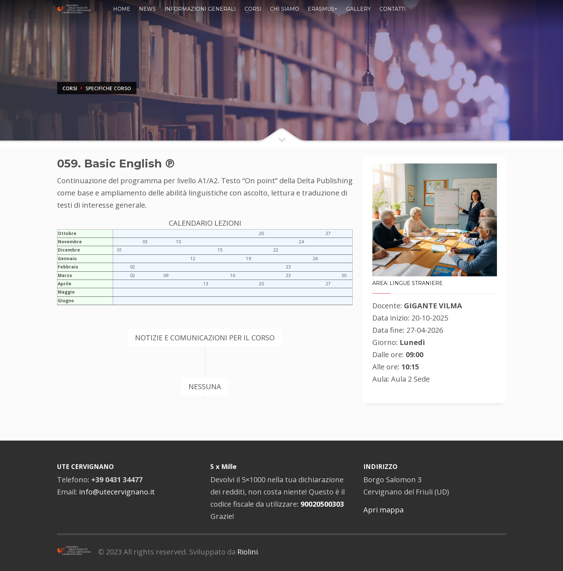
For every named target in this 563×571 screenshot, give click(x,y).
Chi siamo (284, 9)
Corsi (253, 9)
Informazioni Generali (200, 9)
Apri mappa (383, 510)
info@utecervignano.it (117, 492)
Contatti (393, 9)
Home (121, 9)
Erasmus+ (323, 9)
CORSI (69, 88)
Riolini (247, 552)
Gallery (358, 9)
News (147, 9)
